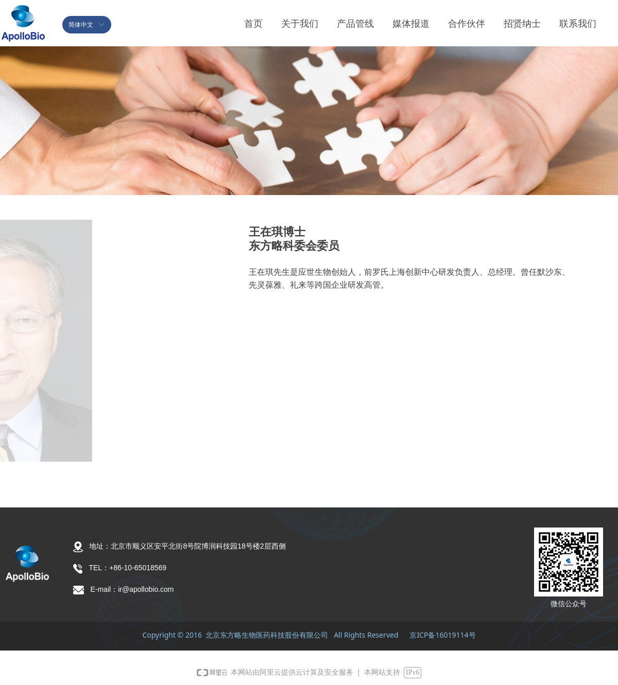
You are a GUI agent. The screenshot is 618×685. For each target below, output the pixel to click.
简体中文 (80, 24)
